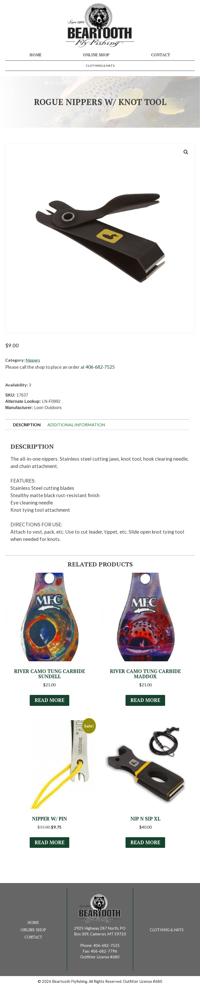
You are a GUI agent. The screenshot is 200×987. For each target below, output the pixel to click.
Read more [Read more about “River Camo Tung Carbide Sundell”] (49, 700)
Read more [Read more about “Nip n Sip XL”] (145, 842)
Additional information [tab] (76, 424)
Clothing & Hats (100, 65)
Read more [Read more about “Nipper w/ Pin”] (49, 842)
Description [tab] (27, 424)
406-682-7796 (104, 951)
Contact (160, 54)
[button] (186, 152)
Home (35, 54)
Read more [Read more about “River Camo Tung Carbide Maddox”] (145, 700)
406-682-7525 (100, 367)
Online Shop (96, 54)
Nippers (33, 359)
